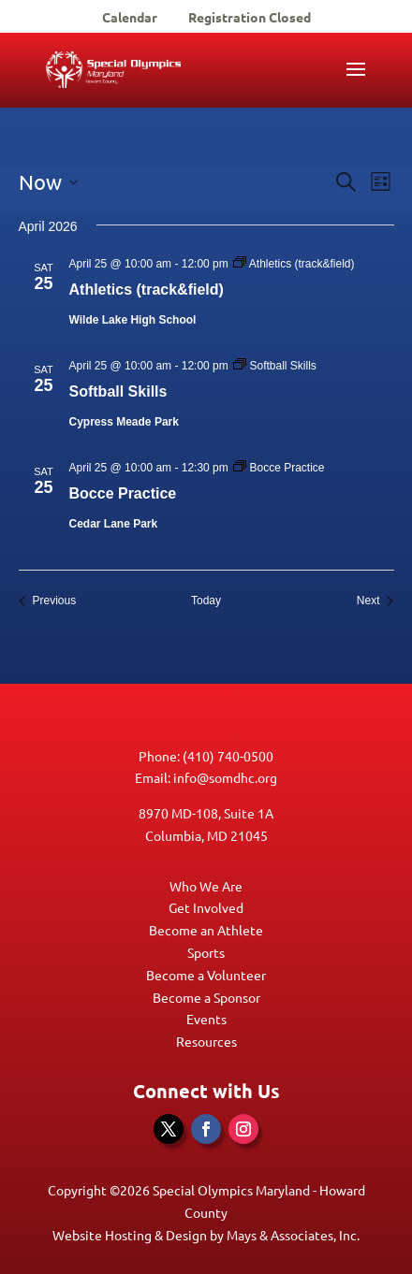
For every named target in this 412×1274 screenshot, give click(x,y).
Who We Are (206, 885)
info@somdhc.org (225, 777)
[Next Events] (375, 601)
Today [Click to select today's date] (206, 600)
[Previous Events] (48, 601)
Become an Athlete (206, 929)
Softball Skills (118, 391)
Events (206, 1018)
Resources (206, 1041)
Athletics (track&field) (146, 289)
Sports (206, 952)
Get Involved (206, 907)
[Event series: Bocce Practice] (278, 467)
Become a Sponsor (206, 997)
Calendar (129, 17)
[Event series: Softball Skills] (274, 365)
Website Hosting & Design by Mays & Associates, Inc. (206, 1234)
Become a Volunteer (206, 974)
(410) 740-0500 (228, 755)
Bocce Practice (123, 493)
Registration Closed (249, 17)
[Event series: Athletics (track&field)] (293, 263)
